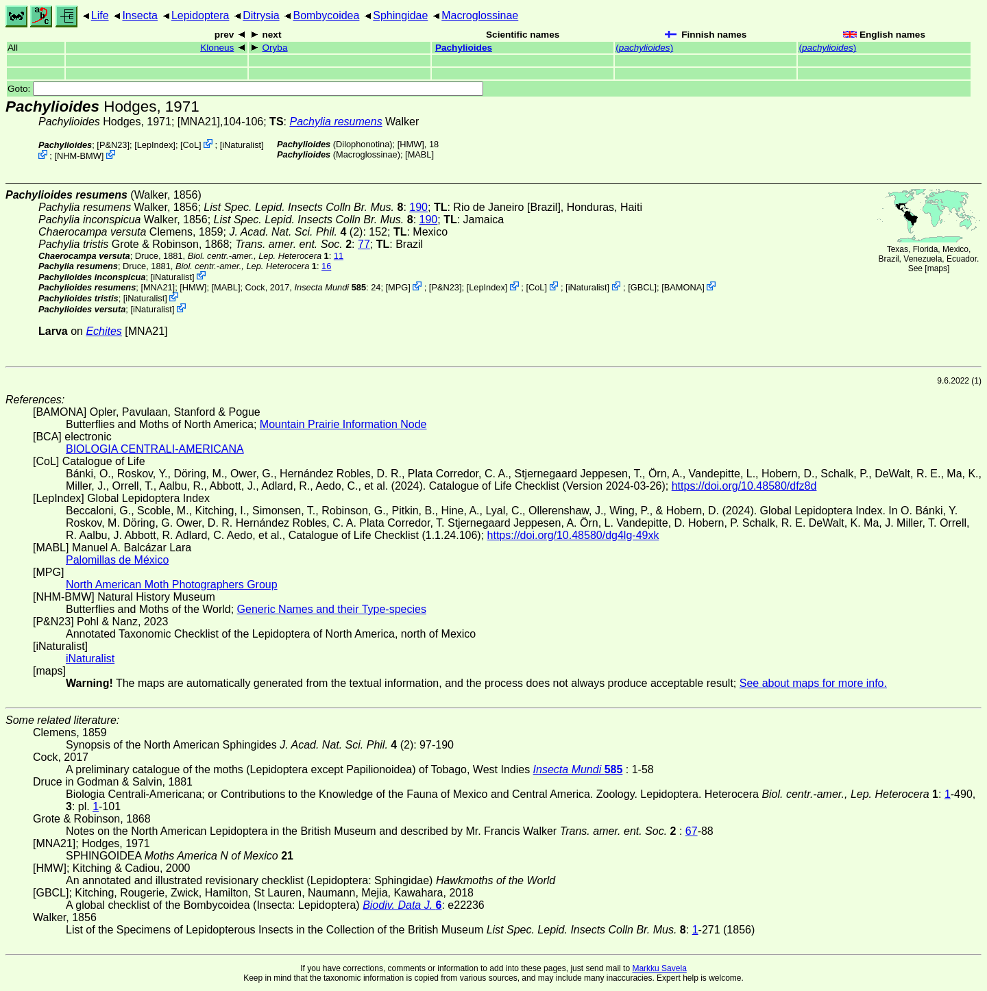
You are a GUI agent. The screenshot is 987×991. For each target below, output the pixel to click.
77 (364, 244)
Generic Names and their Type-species (331, 609)
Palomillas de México (117, 560)
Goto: (245, 89)
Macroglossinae (479, 15)
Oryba (274, 47)
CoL (191, 145)
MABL (420, 154)
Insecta (140, 15)
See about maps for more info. (813, 683)
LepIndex (155, 145)
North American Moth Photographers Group (172, 584)
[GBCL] (642, 287)
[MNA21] (199, 121)
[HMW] (411, 144)
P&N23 (113, 145)
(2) (296, 232)
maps (937, 268)
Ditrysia (261, 15)
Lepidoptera (200, 15)
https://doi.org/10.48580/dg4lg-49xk (573, 535)
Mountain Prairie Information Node (343, 424)
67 (691, 831)
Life (100, 15)
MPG (398, 287)
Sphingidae (400, 15)
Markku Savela (659, 968)
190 (418, 207)
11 (338, 256)
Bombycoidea (326, 15)
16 (326, 266)
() (644, 47)
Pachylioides (463, 47)
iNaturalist (241, 145)
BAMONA (683, 287)
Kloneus (217, 47)
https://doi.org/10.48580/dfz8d (744, 486)
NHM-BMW (79, 156)
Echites (103, 331)
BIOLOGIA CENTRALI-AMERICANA (155, 449)
